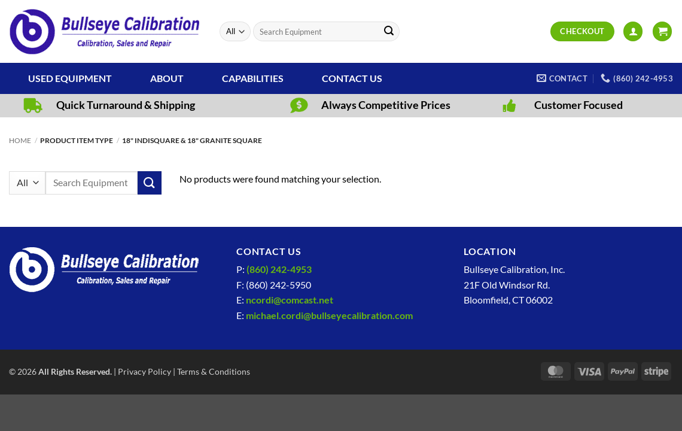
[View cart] (662, 31)
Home (20, 140)
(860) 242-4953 (279, 269)
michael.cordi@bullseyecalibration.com (329, 315)
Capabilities (253, 78)
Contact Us (352, 78)
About (167, 78)
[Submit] (389, 32)
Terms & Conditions (213, 371)
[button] (633, 31)
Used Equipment (70, 78)
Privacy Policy (144, 371)
